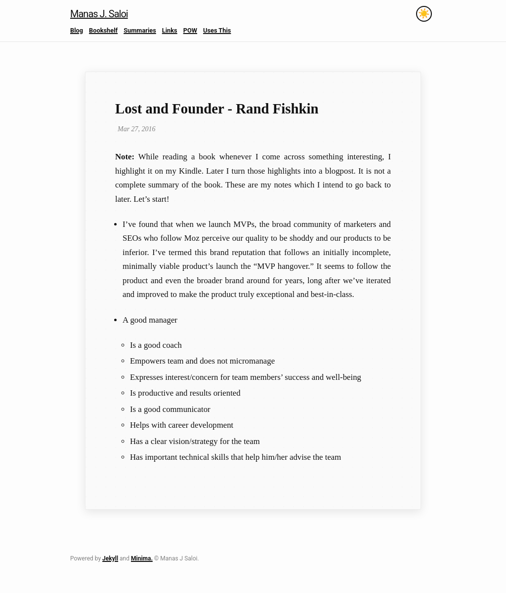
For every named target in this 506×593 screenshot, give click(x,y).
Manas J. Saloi (99, 14)
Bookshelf (103, 30)
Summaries (140, 30)
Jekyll (110, 558)
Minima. (142, 558)
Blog (76, 30)
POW (190, 30)
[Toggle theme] (424, 14)
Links (169, 30)
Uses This (217, 30)
